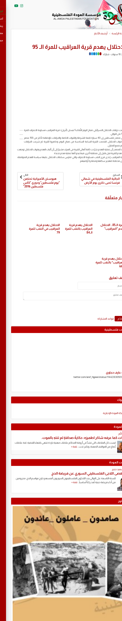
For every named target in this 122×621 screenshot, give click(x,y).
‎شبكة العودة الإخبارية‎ (103, 413)
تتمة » (63, 446)
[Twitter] (81, 53)
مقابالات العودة (109, 462)
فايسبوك (113, 399)
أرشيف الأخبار (90, 33)
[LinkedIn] (84, 53)
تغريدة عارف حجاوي (107, 373)
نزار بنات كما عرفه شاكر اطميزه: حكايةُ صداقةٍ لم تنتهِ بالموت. (75, 438)
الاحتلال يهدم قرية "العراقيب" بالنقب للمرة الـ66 (100, 262)
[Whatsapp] (88, 53)
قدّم (109, 318)
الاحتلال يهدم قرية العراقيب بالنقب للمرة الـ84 (68, 228)
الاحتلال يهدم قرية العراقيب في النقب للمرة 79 (33, 228)
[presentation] (92, 309)
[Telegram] (86, 53)
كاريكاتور (113, 501)
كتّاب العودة (111, 426)
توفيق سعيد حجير (110, 469)
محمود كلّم (113, 433)
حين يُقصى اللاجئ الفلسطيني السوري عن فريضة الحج (80, 473)
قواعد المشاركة (95, 318)
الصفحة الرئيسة (109, 33)
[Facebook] (79, 53)
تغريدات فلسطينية (106, 329)
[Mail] (90, 53)
